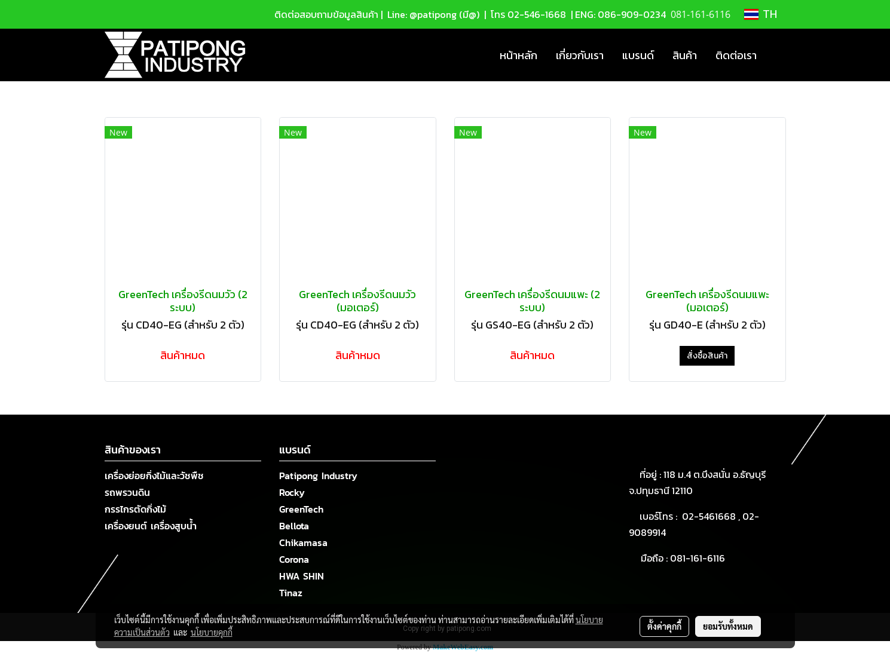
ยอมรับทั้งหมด (728, 626)
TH (760, 14)
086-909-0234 (632, 14)
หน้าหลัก (518, 55)
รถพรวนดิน (127, 492)
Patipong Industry (318, 475)
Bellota (294, 526)
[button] (776, 55)
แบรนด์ (638, 55)
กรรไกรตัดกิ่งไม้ (135, 509)
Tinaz (290, 592)
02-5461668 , (712, 516)
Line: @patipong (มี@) (432, 14)
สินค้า (684, 55)
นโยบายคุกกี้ (212, 632)
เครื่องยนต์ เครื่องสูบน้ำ (151, 526)
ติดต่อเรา (736, 55)
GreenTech (301, 509)
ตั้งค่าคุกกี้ (664, 626)
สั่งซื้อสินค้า (707, 356)
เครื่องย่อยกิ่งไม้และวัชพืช (154, 475)
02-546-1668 (536, 14)
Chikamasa (303, 542)
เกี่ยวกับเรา (580, 55)
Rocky (292, 492)
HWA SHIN (301, 576)
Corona (294, 559)
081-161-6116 (700, 558)
